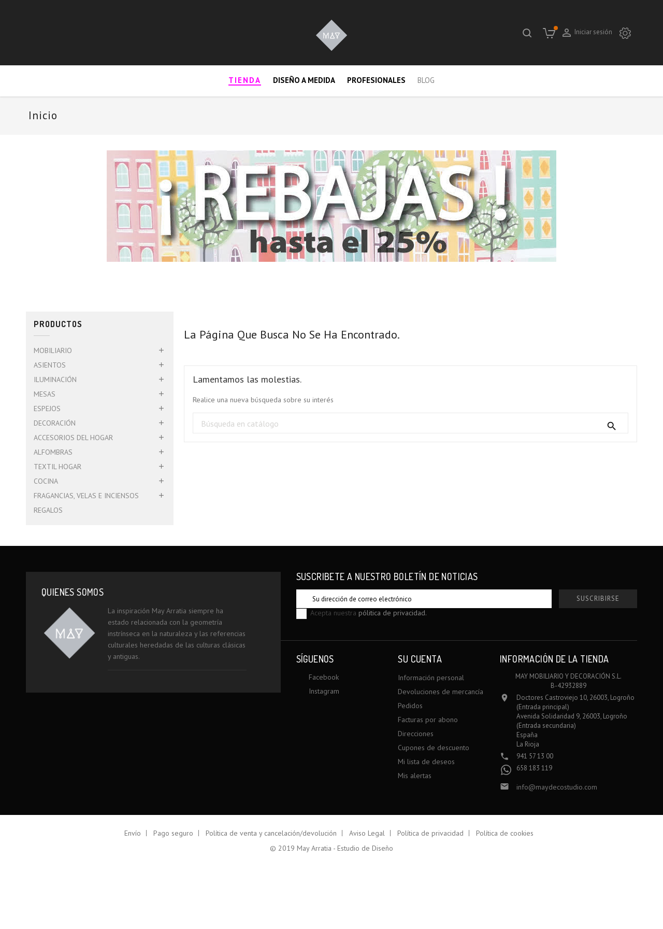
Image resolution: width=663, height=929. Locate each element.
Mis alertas (414, 775)
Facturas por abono (428, 719)
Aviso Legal (367, 833)
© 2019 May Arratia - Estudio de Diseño (331, 848)
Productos (58, 324)
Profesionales (376, 80)
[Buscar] (410, 423)
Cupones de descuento (433, 747)
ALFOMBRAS (53, 452)
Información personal (431, 677)
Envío (132, 833)
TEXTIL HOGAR (57, 466)
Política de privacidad (430, 833)
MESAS (44, 394)
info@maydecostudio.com (556, 787)
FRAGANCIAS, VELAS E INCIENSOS (86, 495)
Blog (426, 80)
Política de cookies (505, 833)
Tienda (244, 80)
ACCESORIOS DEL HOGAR (73, 437)
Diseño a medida (304, 80)
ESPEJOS (47, 408)
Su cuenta (420, 659)
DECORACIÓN (55, 423)
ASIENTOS (50, 365)
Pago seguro (173, 833)
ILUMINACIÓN (55, 379)
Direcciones (416, 733)
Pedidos (410, 705)
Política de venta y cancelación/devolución (271, 833)
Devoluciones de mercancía (440, 691)
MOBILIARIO (53, 350)
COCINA (46, 481)
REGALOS (48, 510)
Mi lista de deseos (426, 761)
